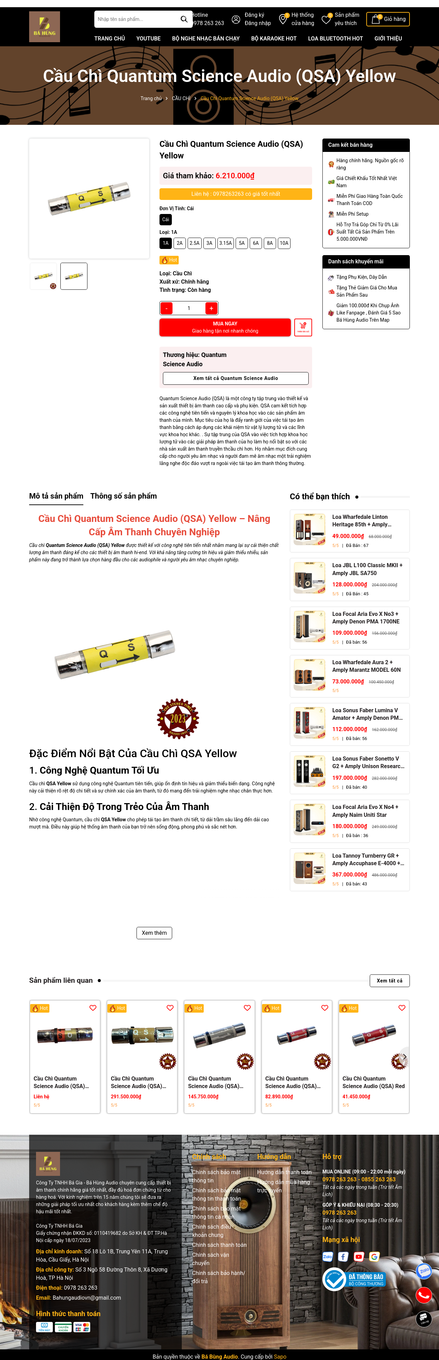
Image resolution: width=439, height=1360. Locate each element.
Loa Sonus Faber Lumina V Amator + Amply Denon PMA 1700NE (367, 730)
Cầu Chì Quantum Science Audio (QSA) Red (374, 1098)
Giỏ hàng (395, 35)
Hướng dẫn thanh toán (284, 1187)
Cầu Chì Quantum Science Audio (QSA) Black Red (291, 1098)
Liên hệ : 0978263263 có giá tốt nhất (235, 209)
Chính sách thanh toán (219, 1260)
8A (270, 259)
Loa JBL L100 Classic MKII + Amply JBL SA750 (367, 585)
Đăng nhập (258, 39)
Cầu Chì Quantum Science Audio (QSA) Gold (136, 1098)
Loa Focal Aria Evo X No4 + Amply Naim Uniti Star (365, 827)
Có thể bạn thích (320, 512)
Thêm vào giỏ (303, 347)
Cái (165, 235)
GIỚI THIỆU (388, 54)
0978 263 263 (80, 1303)
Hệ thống (303, 35)
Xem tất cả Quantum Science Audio (235, 394)
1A (165, 259)
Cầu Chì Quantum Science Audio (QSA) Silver (213, 1098)
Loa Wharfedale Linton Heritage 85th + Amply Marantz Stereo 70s (360, 537)
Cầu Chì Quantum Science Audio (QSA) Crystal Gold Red (59, 1098)
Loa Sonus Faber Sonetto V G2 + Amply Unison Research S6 (368, 778)
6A (256, 259)
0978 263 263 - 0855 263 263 (359, 1195)
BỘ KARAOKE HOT (274, 54)
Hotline (207, 35)
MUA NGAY (225, 343)
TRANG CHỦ (109, 54)
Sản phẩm (347, 35)
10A (284, 259)
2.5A (195, 259)
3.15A (226, 259)
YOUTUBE (149, 54)
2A (179, 259)
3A (209, 259)
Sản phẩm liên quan (61, 996)
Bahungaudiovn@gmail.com (86, 1313)
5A (242, 259)
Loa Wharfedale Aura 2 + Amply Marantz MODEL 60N (366, 682)
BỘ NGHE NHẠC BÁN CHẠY (206, 54)
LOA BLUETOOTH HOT (335, 54)
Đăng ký (254, 30)
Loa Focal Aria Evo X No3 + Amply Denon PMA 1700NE (366, 633)
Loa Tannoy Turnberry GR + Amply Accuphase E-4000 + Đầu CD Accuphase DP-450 (366, 875)
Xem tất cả (390, 996)
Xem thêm (154, 948)
